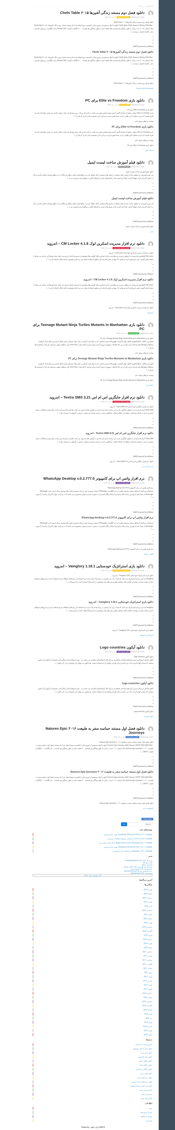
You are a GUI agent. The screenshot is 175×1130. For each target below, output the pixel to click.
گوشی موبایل (121, 554)
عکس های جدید (119, 1098)
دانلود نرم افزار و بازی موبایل (114, 1086)
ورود (123, 1108)
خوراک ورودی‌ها (119, 1112)
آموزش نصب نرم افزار (116, 1044)
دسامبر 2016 (120, 993)
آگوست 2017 (120, 964)
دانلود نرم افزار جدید (96, 17)
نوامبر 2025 (120, 902)
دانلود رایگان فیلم (96, 166)
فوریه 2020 (120, 923)
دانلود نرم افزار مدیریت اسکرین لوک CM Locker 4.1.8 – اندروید (68, 244)
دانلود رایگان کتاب (118, 1065)
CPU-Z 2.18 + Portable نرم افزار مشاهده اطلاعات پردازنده (102, 839)
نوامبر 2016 (120, 997)
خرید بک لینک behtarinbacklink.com (111, 860)
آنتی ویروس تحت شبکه (65, 875)
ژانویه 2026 (120, 894)
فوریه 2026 (120, 889)
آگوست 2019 (120, 931)
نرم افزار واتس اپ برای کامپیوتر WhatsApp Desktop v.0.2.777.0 (66, 478)
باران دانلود (163, 37)
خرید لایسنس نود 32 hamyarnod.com (111, 871)
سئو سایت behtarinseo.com (114, 873)
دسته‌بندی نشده (119, 1094)
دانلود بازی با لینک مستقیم (115, 1049)
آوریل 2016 (120, 1022)
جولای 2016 (120, 1010)
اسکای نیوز (122, 150)
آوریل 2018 (120, 935)
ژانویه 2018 (120, 947)
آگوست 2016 (120, 1006)
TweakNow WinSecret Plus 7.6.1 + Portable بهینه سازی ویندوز (100, 847)
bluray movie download (117, 88)
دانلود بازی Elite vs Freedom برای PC (87, 100)
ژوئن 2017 (121, 972)
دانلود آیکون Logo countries (94, 647)
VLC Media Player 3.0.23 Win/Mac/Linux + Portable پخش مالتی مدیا (98, 843)
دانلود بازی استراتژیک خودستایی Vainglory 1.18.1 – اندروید (72, 566)
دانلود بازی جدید (97, 105)
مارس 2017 (120, 981)
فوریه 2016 (120, 1030)
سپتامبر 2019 (120, 927)
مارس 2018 (120, 939)
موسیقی (123, 313)
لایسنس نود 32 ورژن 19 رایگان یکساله (110, 867)
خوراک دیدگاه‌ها (119, 1116)
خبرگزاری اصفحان (119, 635)
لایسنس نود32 (119, 865)
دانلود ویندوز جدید (118, 1090)
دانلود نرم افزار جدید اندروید (94, 248)
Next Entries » (119, 819)
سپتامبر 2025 (120, 910)
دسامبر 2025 (120, 898)
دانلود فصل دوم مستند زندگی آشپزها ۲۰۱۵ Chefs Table (75, 13)
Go (96, 824)
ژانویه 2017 (120, 989)
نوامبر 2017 (120, 956)
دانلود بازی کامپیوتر (118, 1057)
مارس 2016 (120, 1026)
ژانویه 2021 (120, 914)
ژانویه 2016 (120, 1035)
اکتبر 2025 (121, 906)
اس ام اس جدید (120, 466)
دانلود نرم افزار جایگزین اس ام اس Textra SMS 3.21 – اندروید (69, 397)
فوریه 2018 (120, 943)
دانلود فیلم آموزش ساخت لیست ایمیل (88, 162)
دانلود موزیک (121, 716)
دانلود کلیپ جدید (119, 1073)
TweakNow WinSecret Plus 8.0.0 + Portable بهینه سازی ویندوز (100, 834)
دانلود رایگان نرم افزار (95, 483)
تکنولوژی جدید (120, 808)
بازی (124, 231)
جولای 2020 (120, 918)
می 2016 (121, 1018)
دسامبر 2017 (120, 952)
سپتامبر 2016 (120, 1001)
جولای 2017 (120, 968)
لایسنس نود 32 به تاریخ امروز (114, 869)
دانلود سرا (122, 385)
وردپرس (122, 1121)
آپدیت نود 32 (120, 863)
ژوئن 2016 (121, 1014)
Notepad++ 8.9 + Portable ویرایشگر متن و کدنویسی (105, 851)
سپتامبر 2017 (120, 960)
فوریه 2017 (120, 985)
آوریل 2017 (120, 977)
